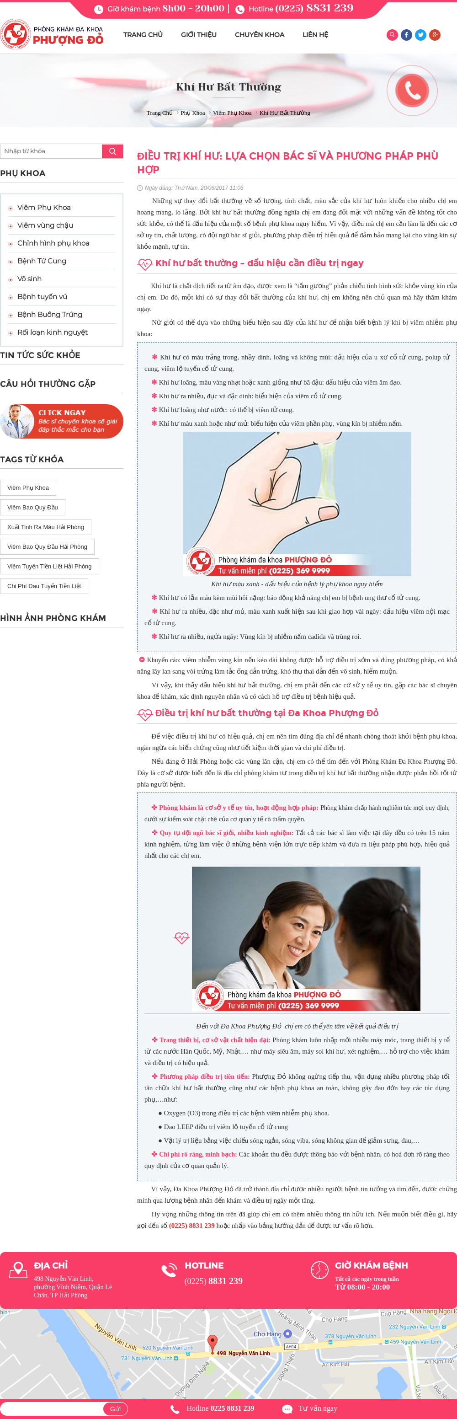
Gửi (115, 1409)
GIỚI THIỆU (199, 35)
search (112, 151)
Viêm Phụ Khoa (44, 207)
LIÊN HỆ (315, 35)
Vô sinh (29, 278)
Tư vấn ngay (317, 1408)
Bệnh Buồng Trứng (49, 314)
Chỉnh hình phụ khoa (53, 243)
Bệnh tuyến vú (42, 296)
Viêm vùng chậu (45, 225)
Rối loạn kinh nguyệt (52, 332)
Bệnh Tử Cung (41, 261)
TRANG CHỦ (143, 35)
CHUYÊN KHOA (259, 35)
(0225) (314, 8)
